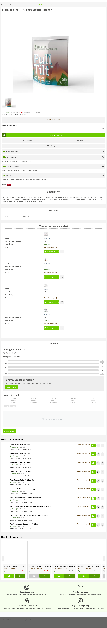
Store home (4, 5)
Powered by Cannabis (25, 620)
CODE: (4, 115)
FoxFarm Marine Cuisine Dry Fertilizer (24, 524)
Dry (30, 5)
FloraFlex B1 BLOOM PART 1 (20, 445)
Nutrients (24, 5)
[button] (53, 129)
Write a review (35, 112)
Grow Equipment (15, 5)
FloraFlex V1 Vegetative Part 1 (21, 462)
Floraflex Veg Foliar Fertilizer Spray (23, 480)
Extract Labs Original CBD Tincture (89, 566)
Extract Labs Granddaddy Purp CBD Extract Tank (65, 566)
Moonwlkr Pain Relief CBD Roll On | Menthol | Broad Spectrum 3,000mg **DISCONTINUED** (40, 566)
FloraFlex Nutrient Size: (10, 125)
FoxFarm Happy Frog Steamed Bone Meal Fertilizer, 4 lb (30, 506)
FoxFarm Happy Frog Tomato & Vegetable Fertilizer (29, 515)
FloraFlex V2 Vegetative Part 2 (21, 471)
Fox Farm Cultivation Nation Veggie (23, 489)
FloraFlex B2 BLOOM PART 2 (20, 453)
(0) (27, 112)
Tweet (4, 184)
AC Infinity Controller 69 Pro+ (14, 566)
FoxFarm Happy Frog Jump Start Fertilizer (25, 497)
